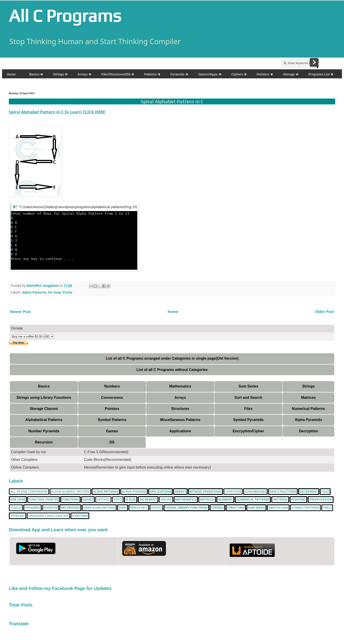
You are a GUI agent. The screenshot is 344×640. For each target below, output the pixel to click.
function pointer (43, 499)
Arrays (180, 397)
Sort (122, 508)
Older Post (324, 311)
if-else (67, 292)
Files (248, 409)
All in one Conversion (29, 491)
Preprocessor (320, 499)
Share (14, 55)
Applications (180, 431)
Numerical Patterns (308, 409)
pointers (298, 499)
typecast (17, 516)
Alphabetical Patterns (44, 420)
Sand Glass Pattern (99, 508)
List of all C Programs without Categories (172, 370)
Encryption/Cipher (248, 431)
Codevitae (233, 491)
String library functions (186, 508)
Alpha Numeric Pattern (70, 491)
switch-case (278, 508)
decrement (309, 491)
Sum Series (248, 386)
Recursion (44, 442)
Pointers (112, 409)
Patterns (280, 499)
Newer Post (20, 311)
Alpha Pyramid (134, 491)
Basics (44, 386)
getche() (103, 499)
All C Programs (65, 16)
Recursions (70, 508)
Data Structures (283, 491)
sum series (256, 508)
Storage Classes (44, 409)
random (50, 508)
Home (173, 311)
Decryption (308, 431)
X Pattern (80, 516)
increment (148, 499)
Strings (308, 386)
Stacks (156, 508)
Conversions (112, 397)
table (327, 508)
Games (112, 431)
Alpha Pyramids (308, 420)
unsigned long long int (48, 516)
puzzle (15, 508)
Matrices (308, 397)
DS (111, 442)
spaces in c (139, 508)
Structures (180, 409)
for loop (54, 292)
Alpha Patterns (34, 292)
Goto (118, 499)
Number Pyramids (43, 431)
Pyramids (32, 508)
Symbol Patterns (112, 420)
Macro (165, 499)
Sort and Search (248, 397)
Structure (235, 508)
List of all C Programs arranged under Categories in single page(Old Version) (172, 358)
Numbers (112, 386)
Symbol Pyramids (248, 420)
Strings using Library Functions (44, 397)
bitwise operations (205, 491)
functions (70, 499)
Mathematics (180, 386)
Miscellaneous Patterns (180, 420)
